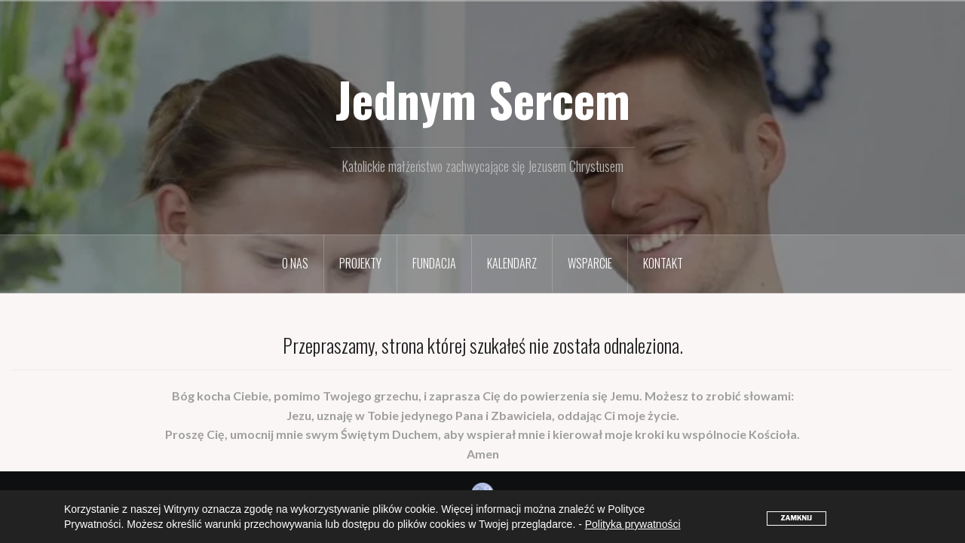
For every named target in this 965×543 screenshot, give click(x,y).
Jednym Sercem (482, 98)
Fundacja (434, 263)
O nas (295, 263)
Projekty (360, 263)
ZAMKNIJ (796, 518)
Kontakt (663, 263)
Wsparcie (590, 263)
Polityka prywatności (633, 524)
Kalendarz (512, 263)
